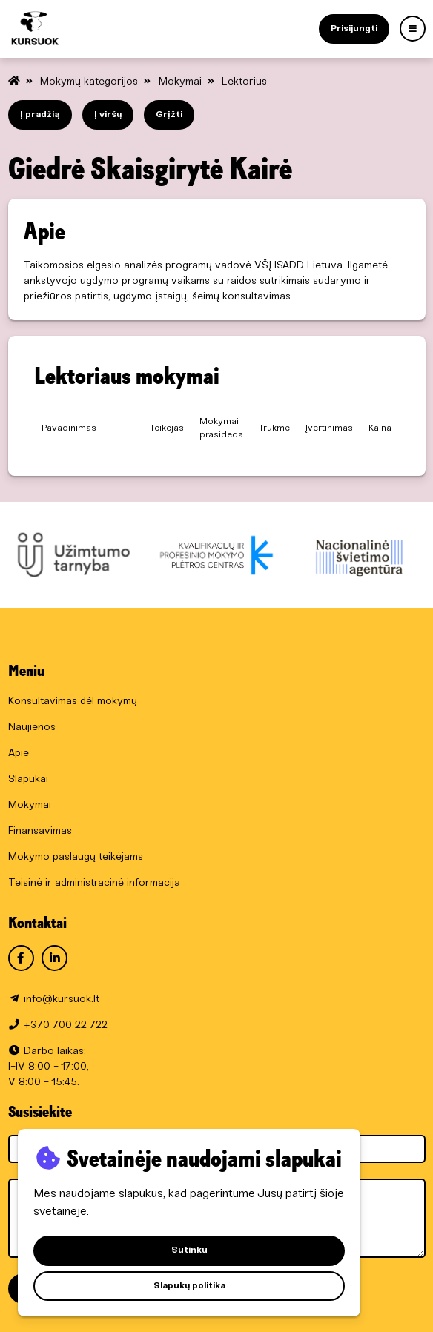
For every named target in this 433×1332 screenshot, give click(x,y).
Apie (18, 753)
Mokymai (182, 81)
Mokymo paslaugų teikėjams (75, 857)
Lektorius (244, 81)
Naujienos (32, 727)
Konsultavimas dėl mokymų (72, 701)
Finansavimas (40, 831)
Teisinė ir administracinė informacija (94, 883)
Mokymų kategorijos (90, 81)
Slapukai (28, 779)
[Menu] (413, 29)
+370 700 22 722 (66, 1025)
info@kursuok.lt (61, 999)
